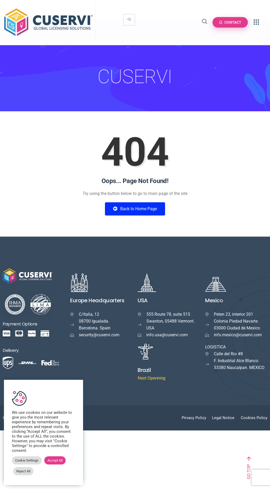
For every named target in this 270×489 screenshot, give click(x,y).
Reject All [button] (23, 471)
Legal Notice (223, 417)
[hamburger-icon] (129, 16)
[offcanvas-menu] (256, 19)
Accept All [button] (54, 460)
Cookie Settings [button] (26, 460)
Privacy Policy (194, 417)
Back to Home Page (135, 208)
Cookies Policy (254, 417)
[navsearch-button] (204, 19)
